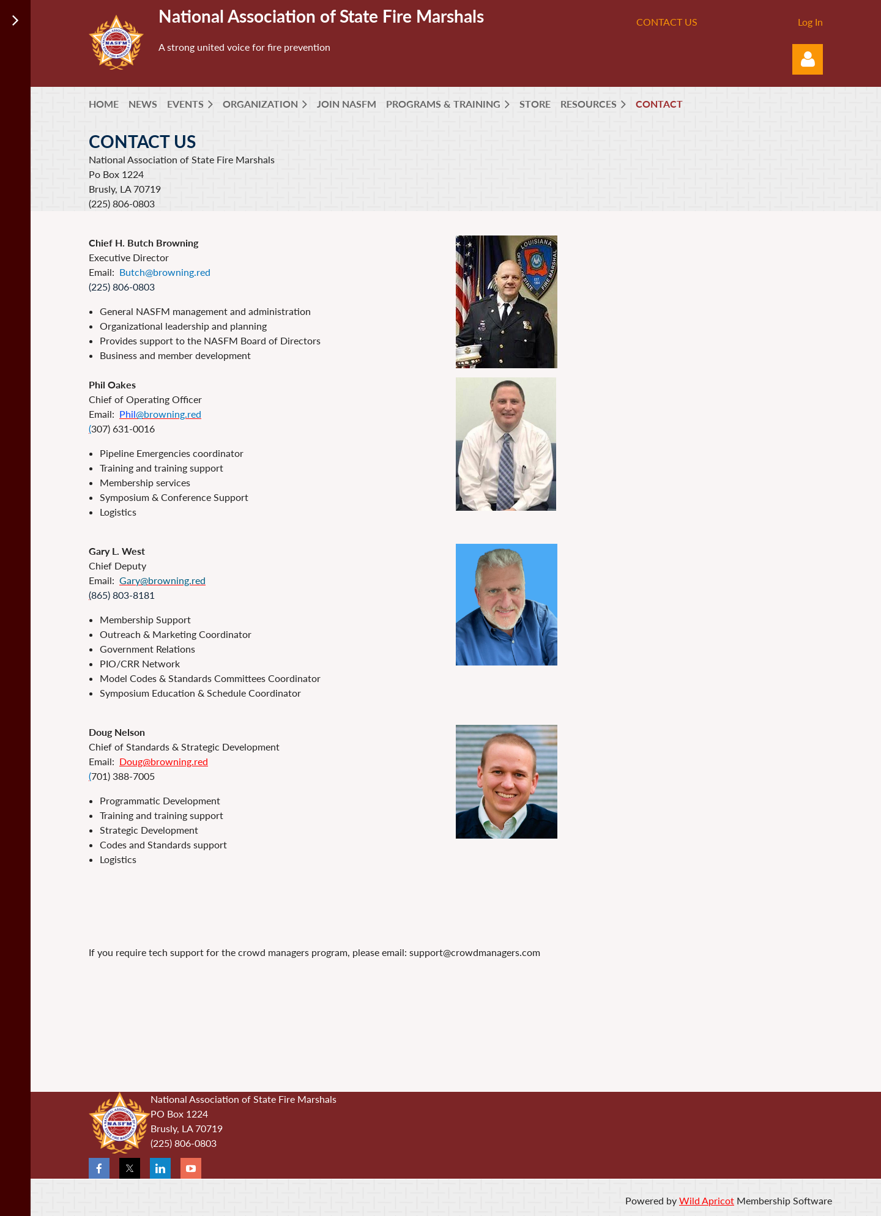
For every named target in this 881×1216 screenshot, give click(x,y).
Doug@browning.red (163, 761)
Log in (807, 59)
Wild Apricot (706, 1200)
